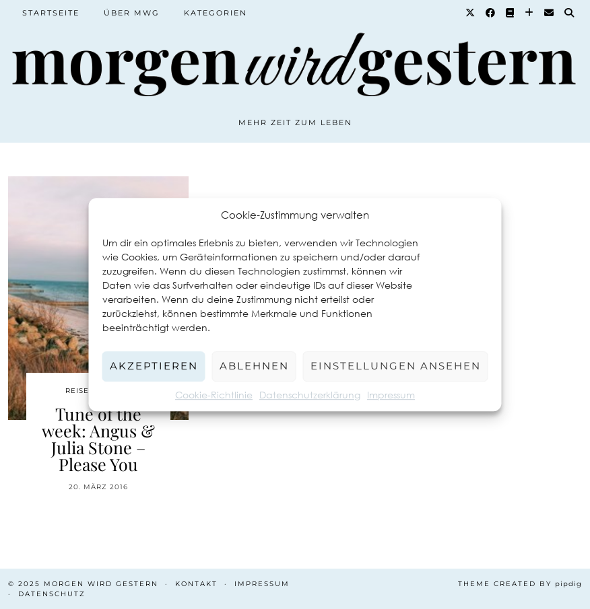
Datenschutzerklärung (309, 394)
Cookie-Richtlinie (214, 394)
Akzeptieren (154, 365)
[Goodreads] (510, 13)
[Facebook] (491, 13)
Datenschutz (52, 593)
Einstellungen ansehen (395, 365)
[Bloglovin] (530, 13)
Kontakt (196, 583)
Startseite (50, 12)
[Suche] (569, 13)
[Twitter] (470, 13)
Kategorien (215, 12)
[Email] (549, 13)
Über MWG (132, 12)
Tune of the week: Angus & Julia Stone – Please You (98, 438)
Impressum (391, 394)
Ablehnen (254, 365)
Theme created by (520, 583)
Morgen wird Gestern (101, 583)
